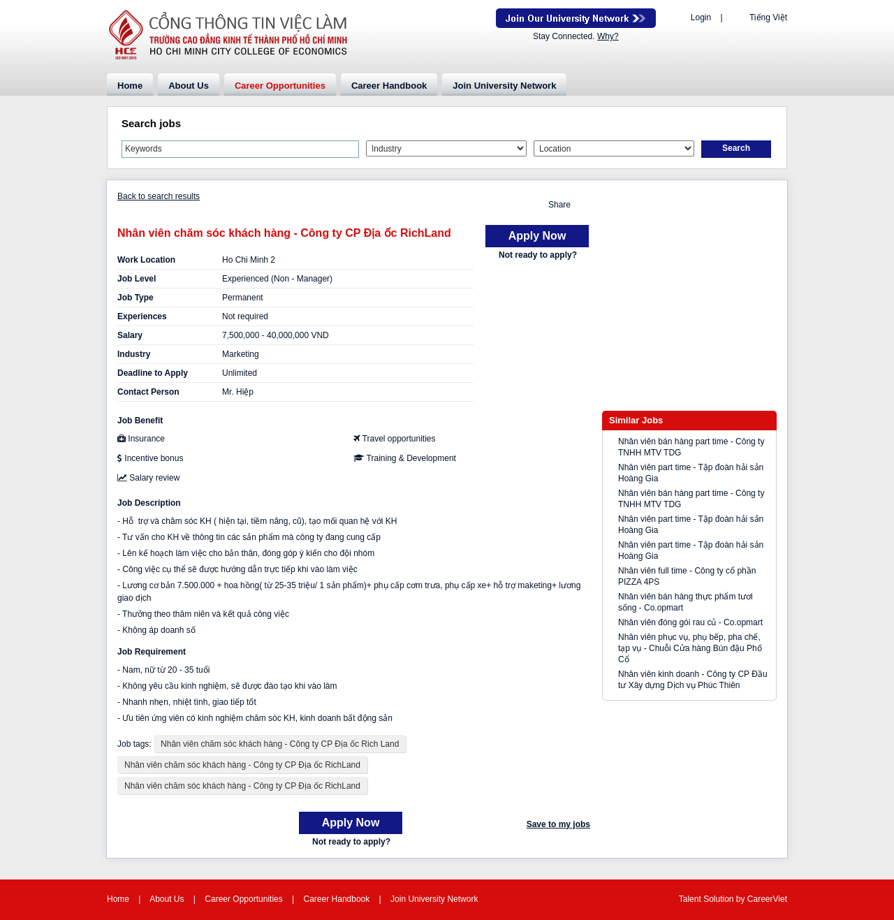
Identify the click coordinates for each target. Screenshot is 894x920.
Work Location (146, 260)
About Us (188, 85)
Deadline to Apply (152, 373)
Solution (719, 899)
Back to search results (158, 196)
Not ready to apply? (538, 255)
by (741, 899)
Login (701, 17)
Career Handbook (389, 85)
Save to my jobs (558, 824)
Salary (129, 335)
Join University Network (504, 85)
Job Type (135, 297)
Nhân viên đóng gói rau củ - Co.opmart (690, 622)
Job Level (136, 279)
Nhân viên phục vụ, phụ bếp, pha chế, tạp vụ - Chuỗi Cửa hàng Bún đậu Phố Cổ (690, 648)
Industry (133, 354)
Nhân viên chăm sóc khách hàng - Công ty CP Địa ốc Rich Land (280, 744)
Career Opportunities (280, 85)
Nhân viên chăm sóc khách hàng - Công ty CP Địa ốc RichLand (242, 765)
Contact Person (148, 392)
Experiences (142, 316)
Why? (608, 36)
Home (129, 85)
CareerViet (767, 899)
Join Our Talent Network (576, 18)
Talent (691, 899)
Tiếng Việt (768, 17)
